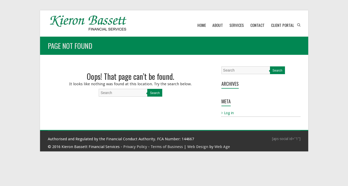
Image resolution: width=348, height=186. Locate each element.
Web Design (197, 146)
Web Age (222, 146)
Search (155, 93)
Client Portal (282, 25)
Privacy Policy (135, 146)
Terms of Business (167, 146)
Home (201, 25)
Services (236, 25)
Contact (257, 25)
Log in (229, 113)
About (217, 25)
